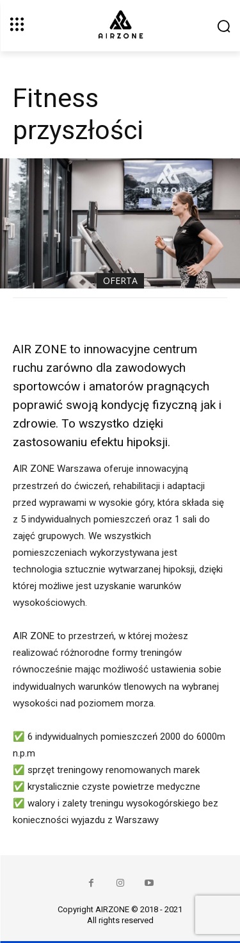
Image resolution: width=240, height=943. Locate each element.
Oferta (120, 280)
